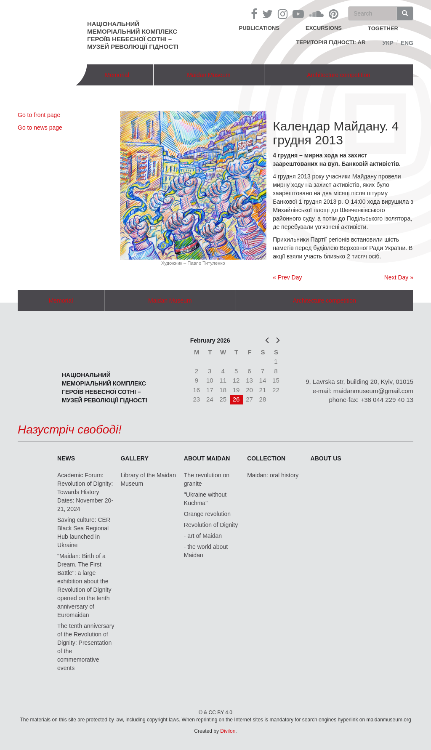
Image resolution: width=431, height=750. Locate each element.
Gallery (134, 458)
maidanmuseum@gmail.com (373, 390)
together (383, 28)
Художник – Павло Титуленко (193, 263)
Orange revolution (207, 514)
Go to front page (39, 115)
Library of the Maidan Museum (148, 479)
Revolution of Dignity (211, 524)
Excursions (324, 28)
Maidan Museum (209, 75)
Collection (266, 458)
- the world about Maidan (206, 551)
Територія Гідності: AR (331, 42)
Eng (407, 43)
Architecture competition (338, 75)
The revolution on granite (206, 479)
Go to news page (40, 127)
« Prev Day (287, 277)
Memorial (117, 75)
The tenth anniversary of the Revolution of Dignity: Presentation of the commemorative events (85, 646)
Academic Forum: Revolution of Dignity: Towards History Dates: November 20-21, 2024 (85, 492)
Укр (388, 43)
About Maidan (207, 458)
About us (326, 458)
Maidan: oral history (272, 475)
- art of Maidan (203, 535)
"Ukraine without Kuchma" (205, 498)
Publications (259, 28)
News (66, 458)
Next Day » (398, 277)
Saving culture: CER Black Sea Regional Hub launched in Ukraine (83, 532)
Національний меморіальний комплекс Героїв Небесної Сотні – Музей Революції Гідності (132, 35)
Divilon (227, 731)
